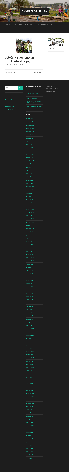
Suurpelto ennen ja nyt (45, 24)
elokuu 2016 (29, 445)
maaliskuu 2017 (30, 425)
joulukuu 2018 (29, 370)
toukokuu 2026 (30, 118)
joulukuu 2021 (29, 264)
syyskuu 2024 (29, 167)
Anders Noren (56, 467)
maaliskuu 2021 (30, 290)
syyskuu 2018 (29, 377)
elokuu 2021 (29, 277)
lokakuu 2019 (29, 341)
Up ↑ (63, 467)
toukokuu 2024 (30, 180)
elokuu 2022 (29, 238)
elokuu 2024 (29, 170)
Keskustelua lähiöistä (31, 98)
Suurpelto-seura (34, 11)
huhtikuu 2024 (29, 183)
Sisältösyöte (8, 103)
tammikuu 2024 (30, 193)
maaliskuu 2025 (30, 151)
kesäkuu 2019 (29, 354)
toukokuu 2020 (30, 322)
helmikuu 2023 (30, 222)
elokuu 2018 (29, 380)
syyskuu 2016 (29, 442)
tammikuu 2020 (30, 335)
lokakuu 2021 (29, 270)
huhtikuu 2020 (29, 325)
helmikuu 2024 (30, 189)
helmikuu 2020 (30, 332)
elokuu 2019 (29, 348)
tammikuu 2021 (30, 296)
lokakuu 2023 (29, 199)
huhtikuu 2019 (29, 361)
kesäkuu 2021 (29, 283)
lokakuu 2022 (29, 231)
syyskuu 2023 (29, 202)
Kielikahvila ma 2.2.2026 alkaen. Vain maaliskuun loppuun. (34, 106)
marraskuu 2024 (30, 160)
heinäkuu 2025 (30, 144)
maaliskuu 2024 (30, 186)
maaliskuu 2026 (30, 125)
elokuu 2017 (29, 413)
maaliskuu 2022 (30, 254)
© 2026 (7, 467)
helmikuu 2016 (30, 451)
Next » (38, 72)
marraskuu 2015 (30, 455)
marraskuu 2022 (30, 228)
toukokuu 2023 (30, 212)
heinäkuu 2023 (30, 209)
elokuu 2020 (29, 312)
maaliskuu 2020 (30, 328)
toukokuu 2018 (30, 387)
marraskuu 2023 (30, 196)
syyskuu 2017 (29, 409)
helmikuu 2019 (30, 367)
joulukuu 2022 (29, 225)
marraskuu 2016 (30, 435)
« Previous (10, 72)
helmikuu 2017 (30, 429)
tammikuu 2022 (30, 261)
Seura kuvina (29, 24)
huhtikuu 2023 (29, 215)
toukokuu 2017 (30, 419)
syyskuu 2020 (29, 309)
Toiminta (7, 24)
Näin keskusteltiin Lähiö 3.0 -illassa (33, 94)
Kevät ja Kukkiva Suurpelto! (33, 90)
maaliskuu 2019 (30, 364)
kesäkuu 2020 (29, 319)
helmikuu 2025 (30, 154)
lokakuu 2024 (29, 164)
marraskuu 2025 (30, 131)
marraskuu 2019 (30, 338)
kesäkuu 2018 (29, 383)
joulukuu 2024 (29, 157)
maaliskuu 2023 (30, 219)
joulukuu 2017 (29, 400)
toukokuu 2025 (30, 147)
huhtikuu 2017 (29, 422)
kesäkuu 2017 (29, 416)
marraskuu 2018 (30, 374)
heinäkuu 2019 (30, 351)
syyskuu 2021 (29, 273)
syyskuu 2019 (29, 345)
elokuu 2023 (29, 206)
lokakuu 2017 (29, 406)
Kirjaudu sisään (9, 99)
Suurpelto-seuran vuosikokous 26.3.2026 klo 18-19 (34, 102)
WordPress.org (9, 109)
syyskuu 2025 (29, 138)
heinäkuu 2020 (30, 316)
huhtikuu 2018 (29, 390)
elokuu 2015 (29, 458)
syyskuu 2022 (29, 235)
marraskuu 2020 (30, 303)
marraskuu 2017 (30, 403)
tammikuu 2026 (30, 128)
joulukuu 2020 (29, 299)
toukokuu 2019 (30, 358)
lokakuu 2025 (29, 134)
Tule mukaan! (9, 30)
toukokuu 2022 (30, 248)
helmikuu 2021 (30, 293)
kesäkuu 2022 (29, 244)
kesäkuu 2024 (29, 177)
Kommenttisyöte (9, 106)
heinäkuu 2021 (30, 280)
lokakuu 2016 (29, 438)
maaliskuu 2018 (30, 393)
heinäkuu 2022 (30, 241)
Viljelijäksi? (18, 24)
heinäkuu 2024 (30, 173)
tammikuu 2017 (30, 432)
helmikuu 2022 (30, 257)
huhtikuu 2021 (29, 286)
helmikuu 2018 (30, 396)
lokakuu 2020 (29, 306)
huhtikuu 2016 (29, 448)
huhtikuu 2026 (29, 122)
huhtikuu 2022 (29, 251)
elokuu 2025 (29, 141)
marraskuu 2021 (30, 267)
